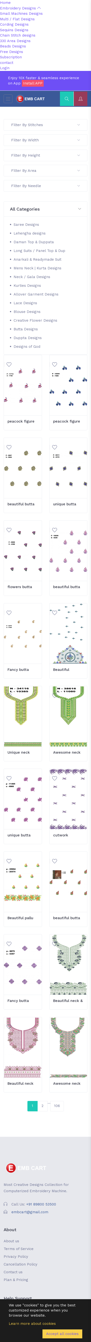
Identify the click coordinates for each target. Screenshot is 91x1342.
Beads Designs (13, 46)
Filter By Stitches (45, 124)
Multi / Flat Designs (17, 19)
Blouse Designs (27, 312)
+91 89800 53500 (41, 1204)
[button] (45, 209)
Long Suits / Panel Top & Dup (39, 251)
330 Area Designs (15, 41)
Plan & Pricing (16, 1280)
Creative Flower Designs (35, 320)
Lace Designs (25, 303)
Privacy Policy (16, 1256)
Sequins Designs (14, 30)
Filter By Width (45, 140)
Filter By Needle (45, 185)
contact (6, 63)
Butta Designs (26, 329)
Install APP (32, 83)
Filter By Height (45, 155)
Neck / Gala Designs (32, 277)
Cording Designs (14, 24)
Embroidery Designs (20, 8)
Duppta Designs (28, 338)
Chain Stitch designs (17, 35)
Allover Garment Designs (36, 294)
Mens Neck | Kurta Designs (37, 268)
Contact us (13, 1272)
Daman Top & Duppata (34, 242)
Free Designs (11, 52)
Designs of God (27, 346)
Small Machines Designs (21, 13)
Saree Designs (26, 224)
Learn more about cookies (32, 1323)
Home (5, 2)
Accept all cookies (62, 1334)
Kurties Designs (27, 285)
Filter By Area (45, 170)
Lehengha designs (30, 233)
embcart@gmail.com (29, 1212)
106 (57, 1106)
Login (4, 68)
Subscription (11, 57)
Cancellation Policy (20, 1264)
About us (11, 1241)
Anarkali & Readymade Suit (37, 259)
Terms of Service (18, 1249)
